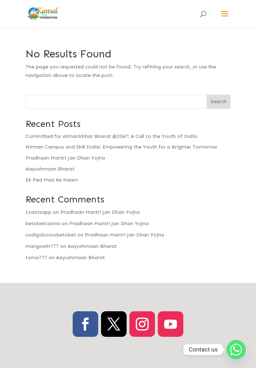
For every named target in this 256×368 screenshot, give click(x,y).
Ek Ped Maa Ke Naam (52, 180)
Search (219, 102)
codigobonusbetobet (51, 235)
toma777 (36, 258)
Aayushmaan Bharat (50, 169)
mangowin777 (42, 246)
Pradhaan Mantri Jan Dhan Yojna (65, 158)
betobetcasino (43, 224)
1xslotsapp (38, 212)
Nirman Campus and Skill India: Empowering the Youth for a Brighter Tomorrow (121, 147)
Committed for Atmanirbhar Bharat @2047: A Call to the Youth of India (111, 136)
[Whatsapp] (236, 349)
